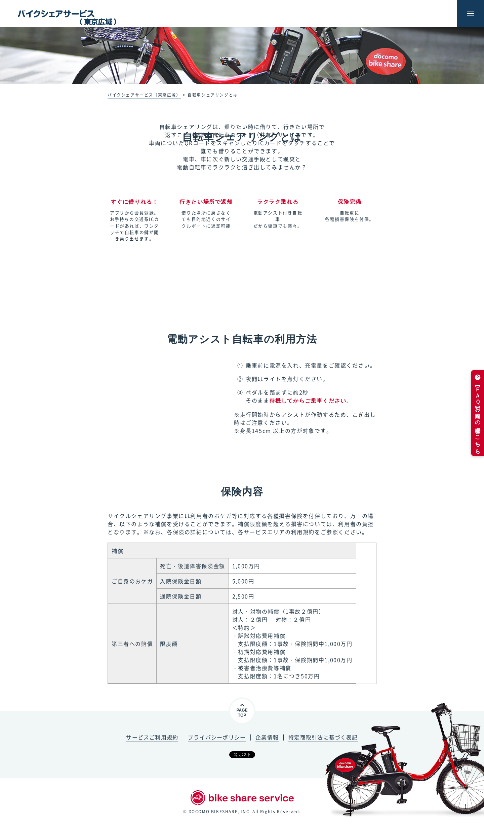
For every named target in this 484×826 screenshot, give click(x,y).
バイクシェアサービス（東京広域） (144, 95)
